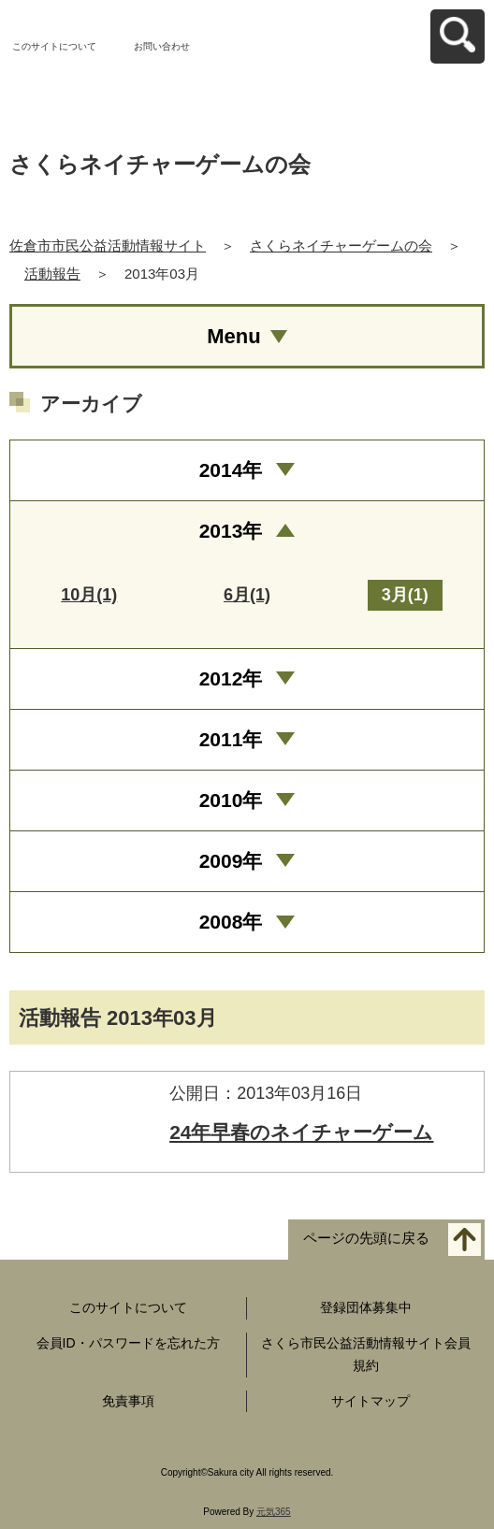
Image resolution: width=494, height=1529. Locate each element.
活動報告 (52, 273)
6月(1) (247, 594)
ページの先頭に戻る (366, 1239)
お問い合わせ (162, 46)
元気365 (273, 1512)
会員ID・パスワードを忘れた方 (128, 1342)
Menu (233, 336)
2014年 (231, 470)
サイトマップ (370, 1400)
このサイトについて (54, 46)
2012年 (231, 678)
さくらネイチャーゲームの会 (341, 245)
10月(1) (89, 594)
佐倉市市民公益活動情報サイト (107, 245)
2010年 (231, 800)
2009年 (231, 861)
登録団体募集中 (366, 1307)
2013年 (231, 530)
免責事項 (128, 1400)
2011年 (231, 739)
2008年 (231, 921)
